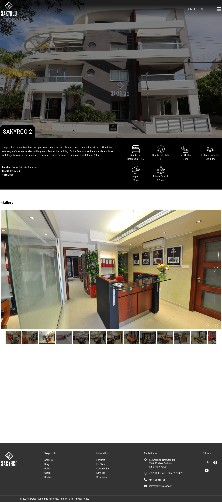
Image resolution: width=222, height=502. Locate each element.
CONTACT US (195, 9)
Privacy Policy (82, 498)
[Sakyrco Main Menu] (219, 9)
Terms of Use (66, 498)
